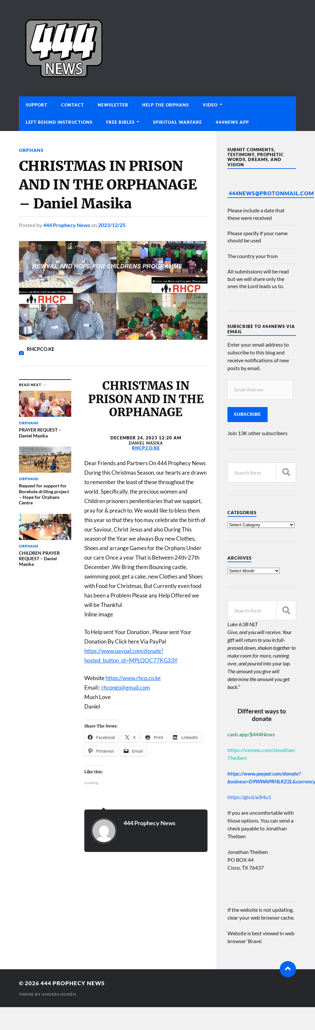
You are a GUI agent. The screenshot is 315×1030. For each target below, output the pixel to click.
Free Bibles (120, 122)
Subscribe (247, 414)
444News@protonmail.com (271, 193)
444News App (232, 122)
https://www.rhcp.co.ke (133, 678)
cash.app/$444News (251, 734)
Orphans (31, 150)
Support (36, 104)
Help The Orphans (165, 104)
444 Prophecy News (66, 225)
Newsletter (113, 104)
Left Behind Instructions (59, 122)
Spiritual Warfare (177, 122)
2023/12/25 (111, 225)
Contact (72, 104)
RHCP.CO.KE (146, 447)
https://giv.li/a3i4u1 (249, 797)
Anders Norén (59, 994)
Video (210, 104)
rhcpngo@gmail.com (125, 687)
